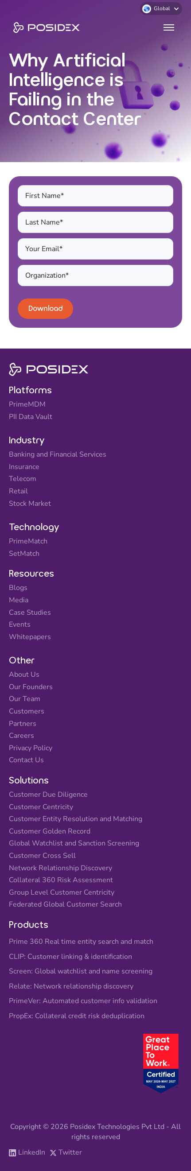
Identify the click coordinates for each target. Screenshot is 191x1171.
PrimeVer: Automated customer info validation (83, 1001)
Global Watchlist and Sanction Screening (74, 844)
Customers (26, 712)
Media (18, 601)
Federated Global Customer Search (65, 905)
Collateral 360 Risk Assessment (61, 880)
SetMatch (24, 554)
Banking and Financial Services (57, 455)
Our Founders (31, 687)
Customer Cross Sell (42, 856)
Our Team (24, 699)
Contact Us (26, 760)
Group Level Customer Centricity (61, 893)
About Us (24, 675)
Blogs (18, 588)
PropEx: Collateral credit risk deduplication (76, 1016)
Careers (21, 736)
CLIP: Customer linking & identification (70, 957)
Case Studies (30, 613)
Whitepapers (30, 637)
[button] (161, 9)
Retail (18, 492)
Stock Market (30, 504)
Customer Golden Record (49, 832)
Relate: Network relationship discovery (71, 987)
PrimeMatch (28, 542)
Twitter (70, 1153)
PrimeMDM (27, 405)
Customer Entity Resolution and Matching (75, 819)
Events (20, 625)
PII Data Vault (30, 417)
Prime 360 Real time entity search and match (81, 942)
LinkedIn (31, 1153)
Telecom (22, 479)
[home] (44, 27)
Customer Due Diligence (48, 795)
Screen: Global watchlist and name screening (80, 972)
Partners (22, 724)
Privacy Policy (30, 748)
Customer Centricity (41, 807)
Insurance (24, 467)
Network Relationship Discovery (60, 868)
